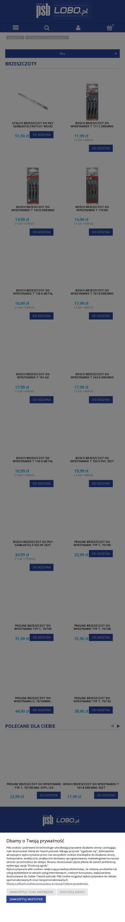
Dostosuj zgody (72, 892)
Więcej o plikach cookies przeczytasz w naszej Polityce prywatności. (47, 883)
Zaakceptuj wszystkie (26, 899)
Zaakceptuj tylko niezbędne (31, 892)
